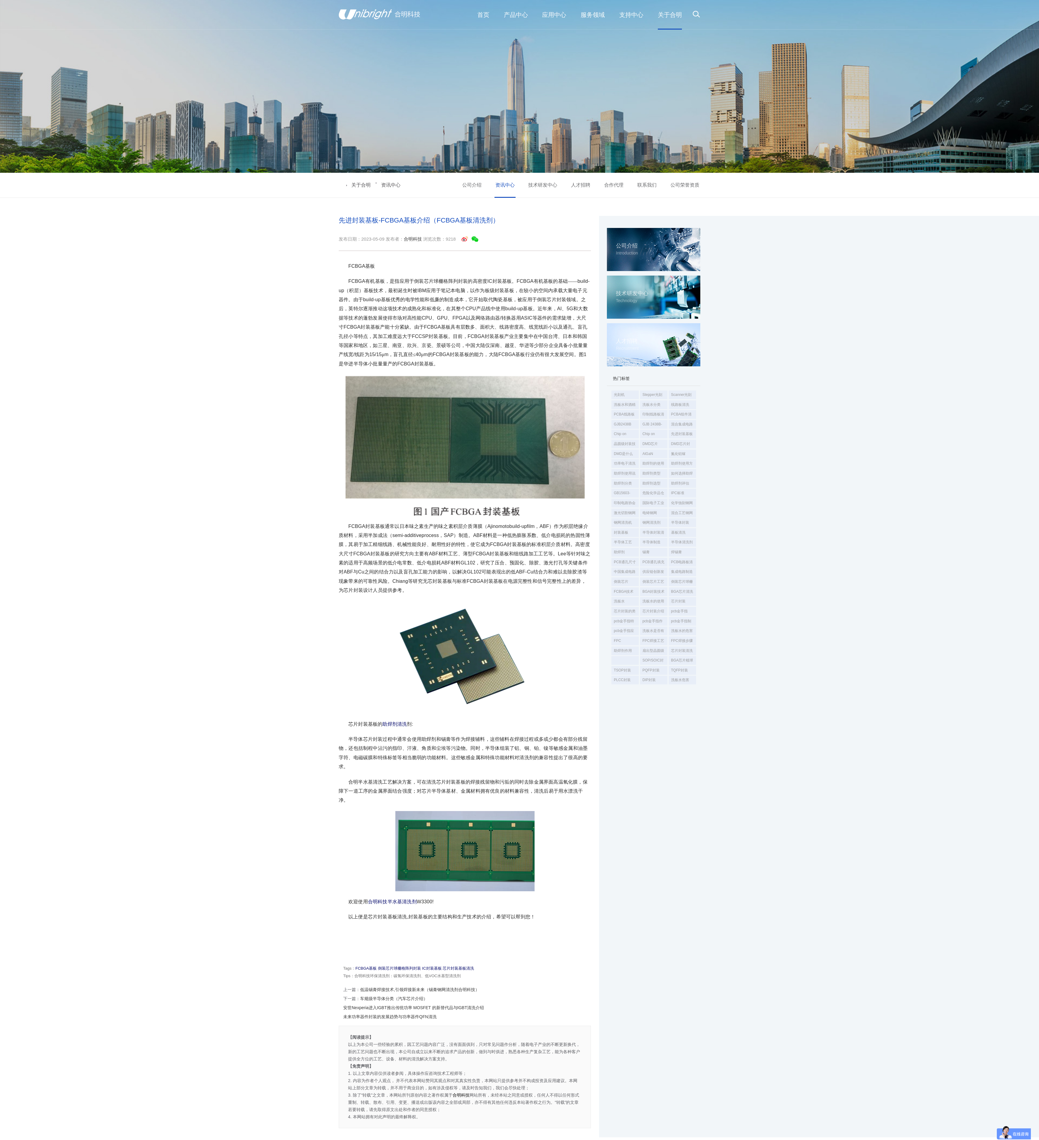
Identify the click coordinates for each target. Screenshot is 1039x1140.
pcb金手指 (679, 611)
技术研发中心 (542, 185)
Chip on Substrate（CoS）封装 (624, 435)
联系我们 (647, 185)
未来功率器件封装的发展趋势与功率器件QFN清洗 (390, 1016)
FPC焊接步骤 (682, 641)
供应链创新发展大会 (653, 573)
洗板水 (619, 601)
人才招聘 (580, 185)
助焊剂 (619, 552)
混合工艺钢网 (682, 513)
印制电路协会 (625, 503)
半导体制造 (651, 542)
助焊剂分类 (623, 483)
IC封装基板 (432, 968)
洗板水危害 (680, 680)
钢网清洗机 (623, 522)
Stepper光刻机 (652, 396)
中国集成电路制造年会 (625, 573)
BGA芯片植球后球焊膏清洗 (682, 661)
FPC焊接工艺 (653, 641)
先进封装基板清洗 (682, 435)
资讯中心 (390, 185)
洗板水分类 (651, 405)
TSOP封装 (622, 670)
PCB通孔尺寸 (625, 562)
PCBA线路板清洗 (624, 415)
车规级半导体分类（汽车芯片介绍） (394, 998)
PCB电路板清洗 (682, 563)
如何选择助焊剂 (682, 474)
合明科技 (413, 239)
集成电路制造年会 (682, 573)
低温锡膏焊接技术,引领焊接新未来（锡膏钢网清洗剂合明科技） (419, 989)
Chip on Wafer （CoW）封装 (653, 435)
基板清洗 (678, 532)
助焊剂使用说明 (625, 474)
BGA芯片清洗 (682, 591)
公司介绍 (472, 185)
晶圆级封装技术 (625, 445)
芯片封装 (678, 601)
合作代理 (613, 185)
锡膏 (646, 552)
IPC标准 (677, 493)
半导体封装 (680, 522)
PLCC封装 (622, 680)
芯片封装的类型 (625, 612)
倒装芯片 (621, 581)
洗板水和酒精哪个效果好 (625, 406)
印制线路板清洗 (653, 415)
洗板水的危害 (682, 631)
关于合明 (361, 185)
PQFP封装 (651, 670)
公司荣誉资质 (684, 185)
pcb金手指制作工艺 (681, 622)
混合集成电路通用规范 (682, 425)
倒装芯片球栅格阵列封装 (399, 968)
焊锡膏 (676, 552)
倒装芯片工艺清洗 (653, 582)
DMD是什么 (623, 454)
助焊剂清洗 (394, 724)
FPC (617, 641)
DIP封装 (649, 680)
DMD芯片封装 (680, 445)
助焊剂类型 (651, 473)
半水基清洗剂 (402, 901)
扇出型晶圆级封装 (653, 652)
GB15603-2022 (622, 494)
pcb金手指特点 (624, 622)
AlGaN (647, 454)
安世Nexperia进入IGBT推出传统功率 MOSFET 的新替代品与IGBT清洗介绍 (413, 1007)
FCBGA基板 (366, 968)
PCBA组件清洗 (681, 415)
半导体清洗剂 (682, 542)
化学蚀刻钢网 (682, 503)
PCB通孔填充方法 (653, 563)
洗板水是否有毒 (653, 632)
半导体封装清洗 (653, 533)
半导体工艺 (623, 542)
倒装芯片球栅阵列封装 (682, 582)
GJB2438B (622, 424)
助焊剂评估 (680, 483)
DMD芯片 (650, 444)
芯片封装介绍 (653, 611)
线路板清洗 (680, 405)
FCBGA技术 (623, 591)
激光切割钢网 (625, 513)
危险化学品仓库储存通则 (653, 494)
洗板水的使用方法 (653, 602)
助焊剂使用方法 (682, 464)
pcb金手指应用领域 (624, 632)
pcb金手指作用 (652, 622)
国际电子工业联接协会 (653, 504)
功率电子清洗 (625, 463)
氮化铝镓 (678, 454)
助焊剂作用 (623, 651)
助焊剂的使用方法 (653, 464)
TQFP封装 (679, 670)
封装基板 (621, 532)
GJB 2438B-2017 (652, 425)
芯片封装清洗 (682, 651)
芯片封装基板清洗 (458, 968)
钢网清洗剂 (651, 522)
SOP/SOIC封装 (653, 661)
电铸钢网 (649, 513)
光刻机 (619, 395)
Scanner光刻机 (681, 396)
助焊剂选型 (651, 483)
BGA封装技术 (653, 591)
